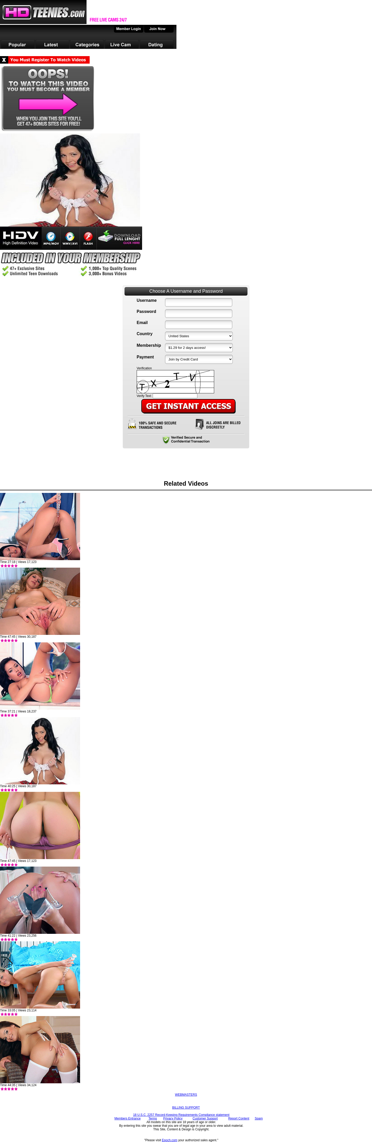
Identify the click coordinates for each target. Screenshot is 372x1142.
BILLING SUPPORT (186, 1107)
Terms (153, 1118)
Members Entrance (127, 1118)
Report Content (238, 1118)
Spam (259, 1118)
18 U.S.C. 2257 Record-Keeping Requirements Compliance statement (181, 1115)
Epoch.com (169, 1140)
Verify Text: (144, 396)
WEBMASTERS (186, 1094)
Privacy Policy (173, 1118)
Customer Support (205, 1118)
